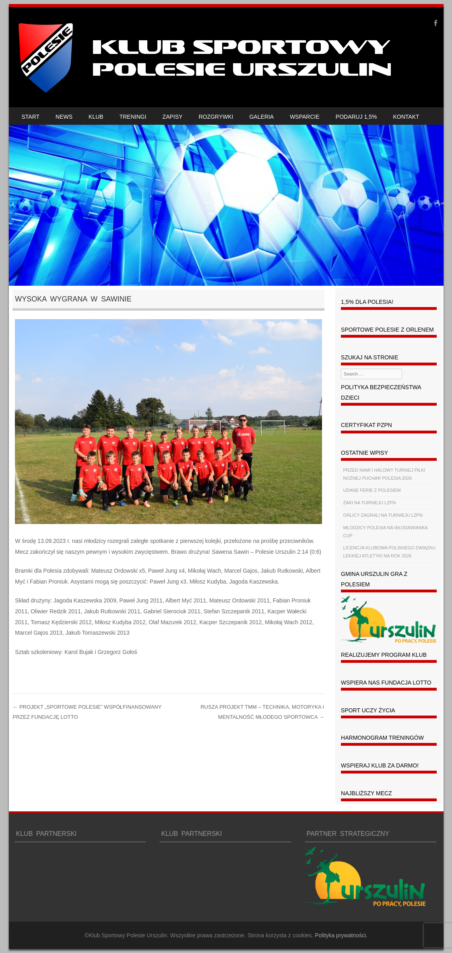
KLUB (96, 116)
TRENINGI (133, 116)
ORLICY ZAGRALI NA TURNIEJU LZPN (383, 515)
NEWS (64, 116)
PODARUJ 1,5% (356, 116)
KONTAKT (406, 116)
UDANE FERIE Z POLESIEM (372, 490)
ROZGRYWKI (215, 116)
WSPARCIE (305, 116)
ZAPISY (173, 116)
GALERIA (261, 116)
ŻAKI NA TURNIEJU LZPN (369, 502)
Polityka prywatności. (341, 935)
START (31, 116)
